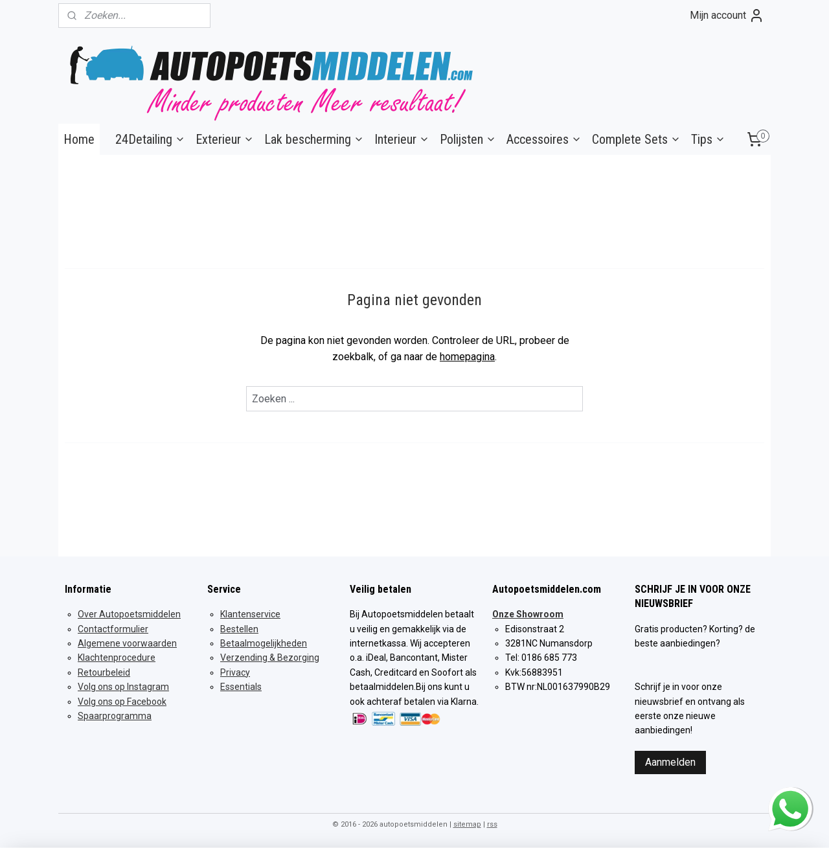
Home (79, 139)
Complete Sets (636, 139)
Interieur (401, 139)
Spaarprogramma (115, 716)
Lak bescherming (314, 139)
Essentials (241, 687)
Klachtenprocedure (116, 657)
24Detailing (150, 139)
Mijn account (727, 15)
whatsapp (790, 795)
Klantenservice (250, 614)
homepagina (467, 356)
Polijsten (468, 139)
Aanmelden (670, 762)
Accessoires (544, 139)
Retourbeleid (104, 672)
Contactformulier (113, 629)
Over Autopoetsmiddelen (129, 614)
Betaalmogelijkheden (263, 643)
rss (492, 824)
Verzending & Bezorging (269, 657)
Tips (708, 139)
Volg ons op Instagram (123, 687)
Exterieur (225, 139)
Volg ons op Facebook (122, 701)
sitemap (467, 824)
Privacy (235, 672)
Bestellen (239, 629)
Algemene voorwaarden (127, 643)
